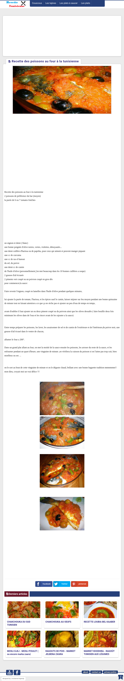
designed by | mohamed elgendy (13, 678)
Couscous (37, 3)
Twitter (61, 584)
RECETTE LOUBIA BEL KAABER (99, 621)
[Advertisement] (62, 36)
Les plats (85, 3)
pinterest (79, 584)
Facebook (43, 584)
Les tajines (50, 3)
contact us (96, 672)
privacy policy (110, 672)
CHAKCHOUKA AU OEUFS (58, 621)
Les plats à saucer (69, 3)
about (85, 672)
